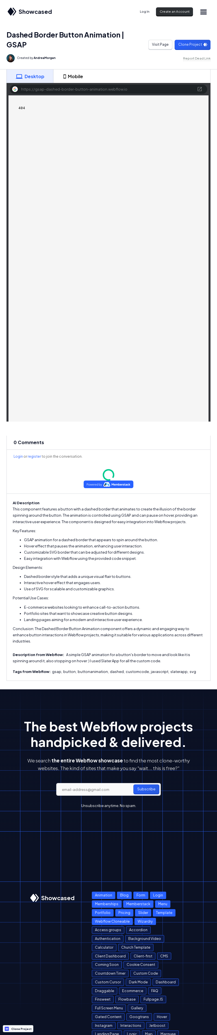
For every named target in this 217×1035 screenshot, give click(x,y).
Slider (143, 912)
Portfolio (102, 912)
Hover (162, 1016)
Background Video (144, 938)
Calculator (104, 947)
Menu (162, 904)
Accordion (138, 929)
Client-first (143, 956)
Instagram (103, 1025)
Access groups (108, 929)
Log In (144, 11)
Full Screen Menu (109, 1008)
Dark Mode (138, 982)
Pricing (124, 912)
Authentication (107, 938)
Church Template (135, 947)
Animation (103, 895)
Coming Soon (107, 964)
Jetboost (157, 1025)
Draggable (104, 990)
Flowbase (127, 999)
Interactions (130, 1025)
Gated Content (108, 1016)
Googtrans (139, 1016)
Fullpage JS (153, 999)
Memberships (106, 904)
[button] (203, 11)
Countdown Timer (110, 973)
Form (140, 895)
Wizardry (145, 921)
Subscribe (146, 789)
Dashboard (166, 982)
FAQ (154, 990)
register (34, 456)
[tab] (29, 76)
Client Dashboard (110, 956)
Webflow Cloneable (112, 921)
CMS (164, 956)
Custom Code (145, 973)
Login (18, 456)
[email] (108, 789)
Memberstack (138, 904)
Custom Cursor (108, 982)
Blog (124, 895)
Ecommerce (132, 990)
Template (164, 912)
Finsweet (102, 999)
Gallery (137, 1008)
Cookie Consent (141, 964)
